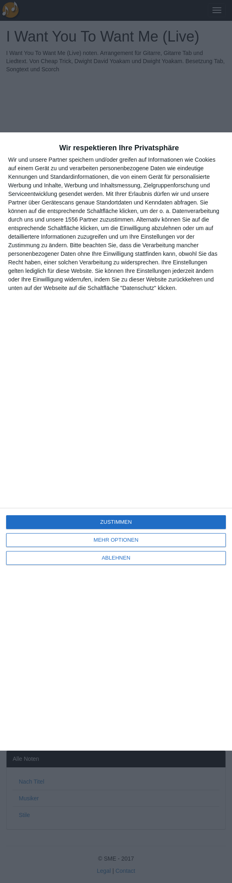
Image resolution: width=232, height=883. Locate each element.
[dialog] (116, 441)
